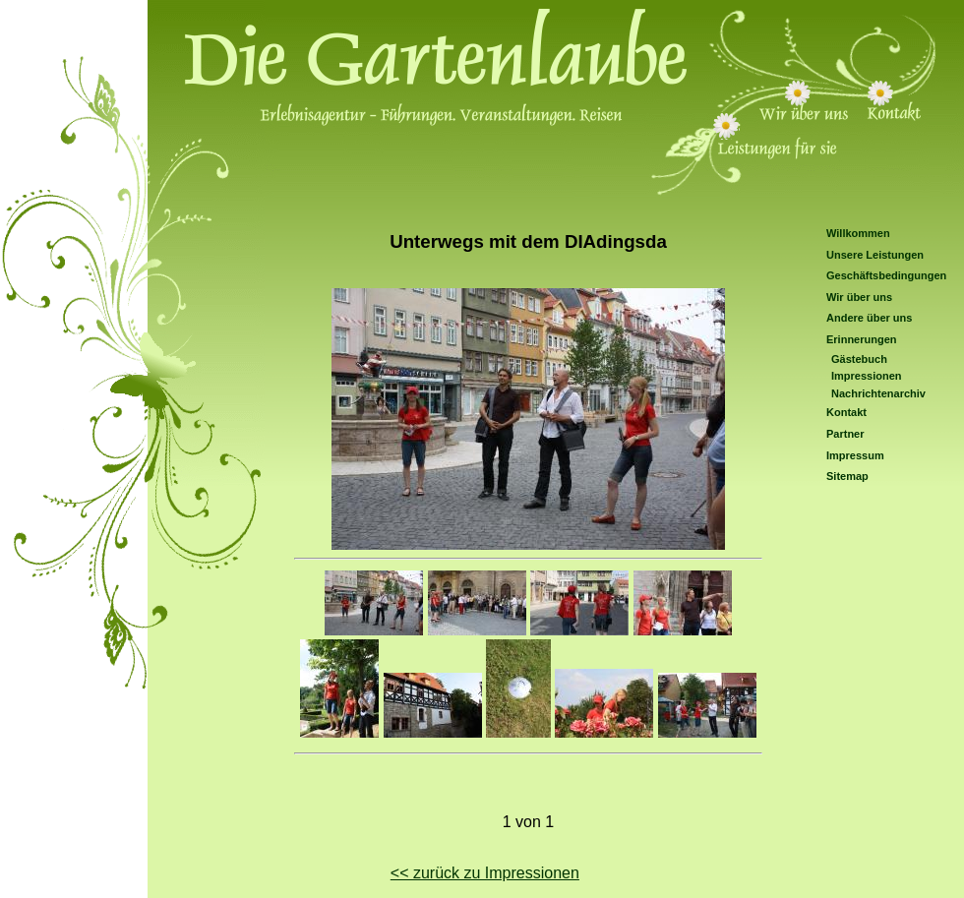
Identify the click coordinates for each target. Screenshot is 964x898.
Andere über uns (869, 318)
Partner (845, 434)
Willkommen (858, 233)
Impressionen (866, 376)
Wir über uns (859, 297)
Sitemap (847, 476)
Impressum (855, 455)
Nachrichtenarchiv (878, 393)
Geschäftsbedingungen (886, 275)
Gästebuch (859, 359)
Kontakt (846, 412)
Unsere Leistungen (875, 255)
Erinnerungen (861, 339)
